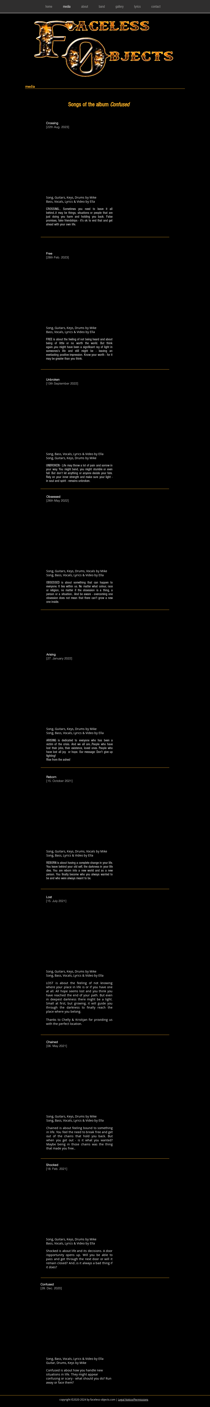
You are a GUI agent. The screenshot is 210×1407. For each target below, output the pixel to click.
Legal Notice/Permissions (133, 1399)
